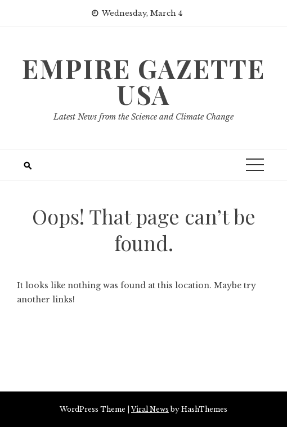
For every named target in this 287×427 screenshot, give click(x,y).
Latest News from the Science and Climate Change (143, 117)
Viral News (150, 409)
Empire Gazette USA (143, 81)
